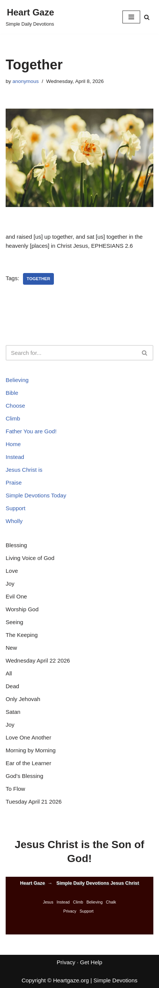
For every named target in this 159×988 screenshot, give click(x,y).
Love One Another (28, 737)
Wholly (14, 521)
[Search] (147, 17)
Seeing (14, 622)
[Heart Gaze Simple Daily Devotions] (30, 17)
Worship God (22, 609)
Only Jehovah (23, 699)
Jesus (48, 902)
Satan (13, 712)
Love (12, 571)
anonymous (25, 81)
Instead (15, 457)
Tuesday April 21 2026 (34, 801)
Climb (13, 418)
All (9, 673)
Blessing (16, 545)
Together (38, 278)
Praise (14, 482)
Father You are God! (31, 431)
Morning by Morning (31, 750)
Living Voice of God (30, 558)
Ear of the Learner (28, 763)
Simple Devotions (115, 980)
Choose (15, 405)
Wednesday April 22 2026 (38, 660)
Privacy (69, 911)
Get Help (91, 962)
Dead (12, 686)
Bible (12, 393)
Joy (10, 583)
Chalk (111, 902)
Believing (17, 380)
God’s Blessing (24, 776)
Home (13, 444)
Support (16, 508)
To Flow (15, 788)
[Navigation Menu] (131, 17)
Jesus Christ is (24, 469)
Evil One (16, 596)
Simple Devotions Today (36, 495)
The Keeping (22, 635)
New (11, 647)
